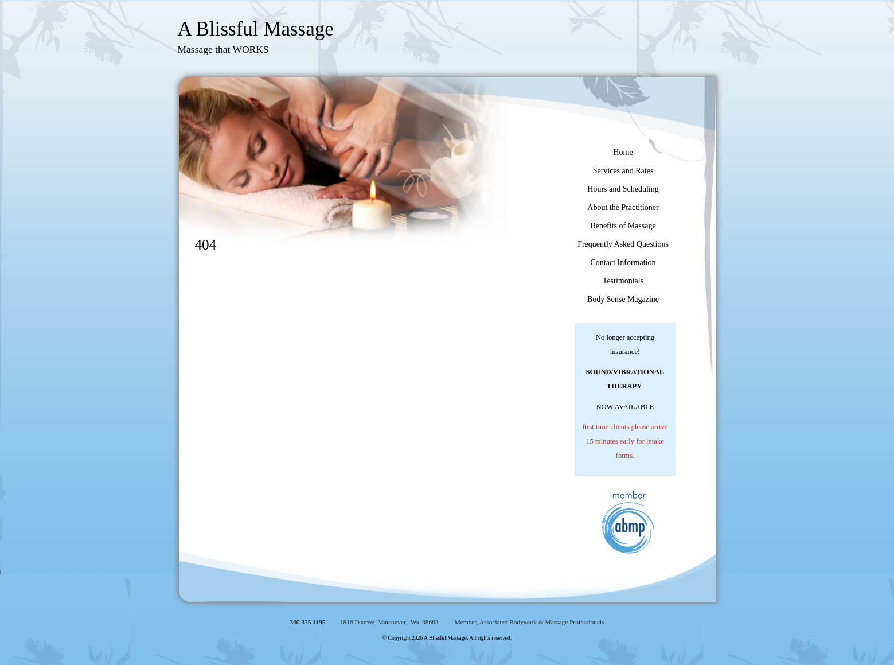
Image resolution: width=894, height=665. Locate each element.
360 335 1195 (308, 622)
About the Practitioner (622, 207)
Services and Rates (623, 170)
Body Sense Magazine (623, 299)
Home (623, 152)
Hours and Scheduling (622, 189)
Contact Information (623, 262)
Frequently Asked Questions (623, 244)
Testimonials (623, 281)
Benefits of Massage (622, 225)
